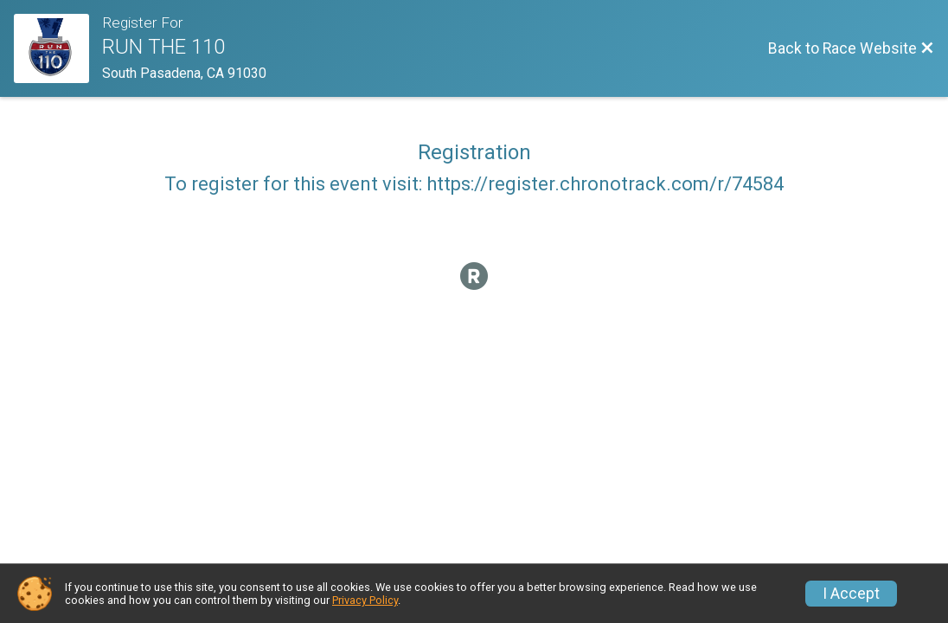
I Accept (851, 593)
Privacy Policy (365, 600)
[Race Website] (58, 48)
